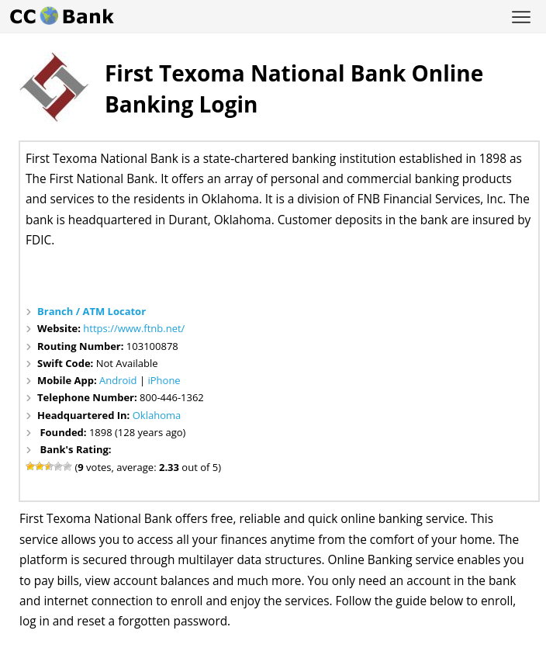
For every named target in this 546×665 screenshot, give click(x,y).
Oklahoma (157, 415)
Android (118, 380)
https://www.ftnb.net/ (134, 328)
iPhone (163, 380)
